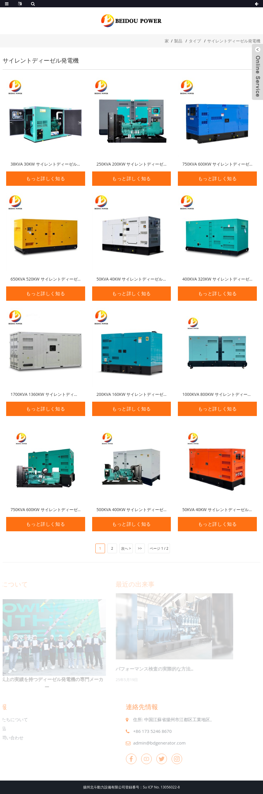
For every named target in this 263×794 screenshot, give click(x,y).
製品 (178, 41)
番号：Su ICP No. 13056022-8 (156, 787)
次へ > (126, 548)
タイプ (195, 41)
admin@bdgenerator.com (147, 743)
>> (140, 548)
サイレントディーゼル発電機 (233, 41)
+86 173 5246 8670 (140, 731)
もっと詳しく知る (45, 178)
